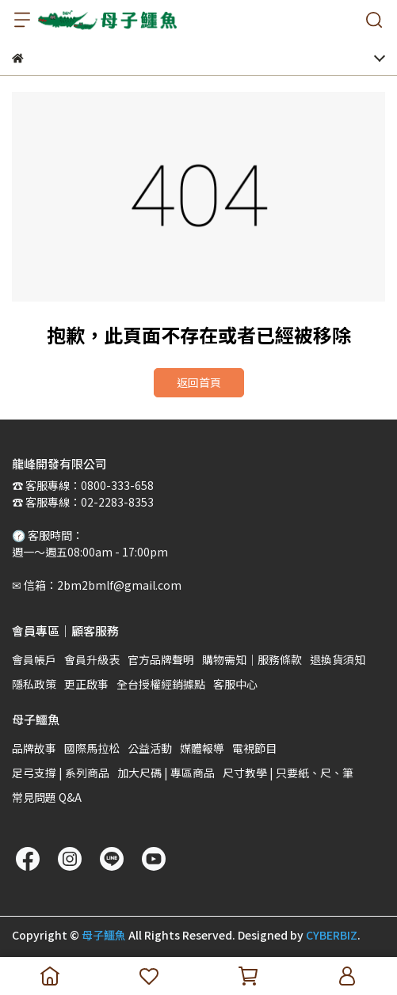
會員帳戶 (34, 659)
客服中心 (235, 684)
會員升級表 (92, 659)
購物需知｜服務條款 (252, 659)
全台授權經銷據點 (160, 684)
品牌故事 (34, 748)
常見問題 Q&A (47, 797)
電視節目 (254, 748)
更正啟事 (86, 684)
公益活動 (150, 748)
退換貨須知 (337, 659)
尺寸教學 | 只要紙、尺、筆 (288, 772)
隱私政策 (34, 684)
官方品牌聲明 (161, 659)
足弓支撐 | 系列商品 (60, 772)
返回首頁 (199, 382)
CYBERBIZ (331, 935)
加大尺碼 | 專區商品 (166, 772)
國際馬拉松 (92, 748)
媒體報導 (202, 748)
